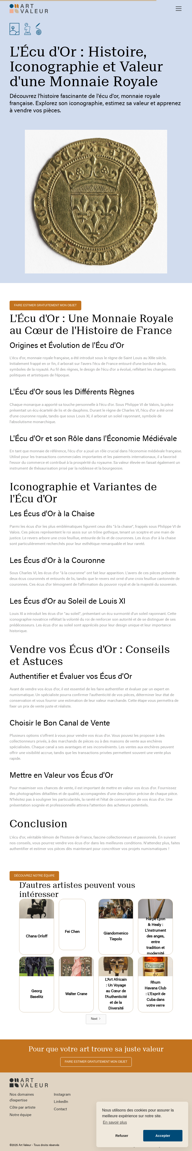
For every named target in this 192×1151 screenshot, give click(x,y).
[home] (29, 8)
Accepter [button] (162, 1136)
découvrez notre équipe (34, 875)
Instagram (62, 1095)
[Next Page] (96, 1019)
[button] (177, 8)
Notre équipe (20, 1115)
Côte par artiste (22, 1108)
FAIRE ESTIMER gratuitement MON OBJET (45, 305)
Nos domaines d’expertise (22, 1097)
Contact (60, 1109)
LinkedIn (61, 1102)
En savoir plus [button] (115, 1122)
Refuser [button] (121, 1136)
